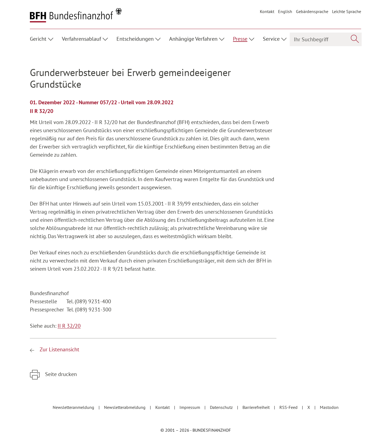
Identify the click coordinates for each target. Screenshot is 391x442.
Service (271, 38)
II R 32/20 (69, 325)
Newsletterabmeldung (125, 407)
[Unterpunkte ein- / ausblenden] (51, 38)
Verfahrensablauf (81, 38)
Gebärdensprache (312, 11)
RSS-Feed (289, 407)
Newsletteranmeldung (74, 407)
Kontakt (267, 11)
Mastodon (329, 407)
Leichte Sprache (346, 11)
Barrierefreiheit (256, 407)
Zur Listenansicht (58, 349)
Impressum (190, 407)
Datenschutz (222, 407)
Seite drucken (60, 374)
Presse (240, 38)
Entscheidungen (135, 38)
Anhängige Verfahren (193, 38)
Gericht (38, 38)
